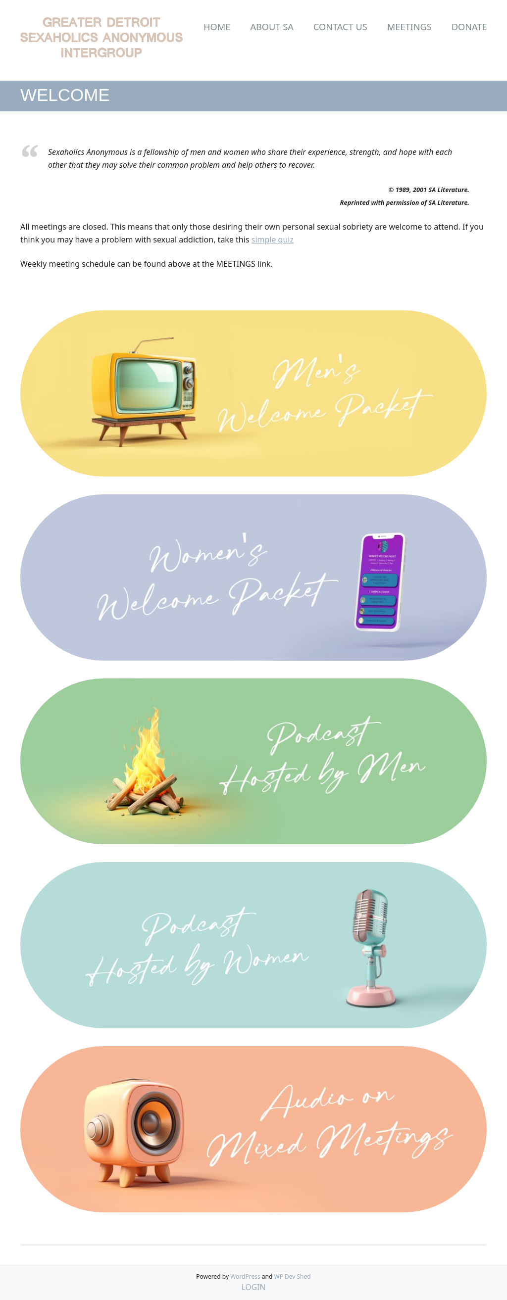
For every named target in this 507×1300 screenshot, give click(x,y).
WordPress (245, 1276)
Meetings (409, 27)
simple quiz (273, 239)
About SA (271, 27)
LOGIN (254, 1287)
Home (216, 27)
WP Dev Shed (292, 1276)
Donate (469, 27)
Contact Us (340, 27)
